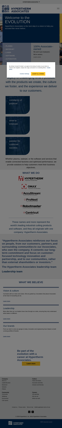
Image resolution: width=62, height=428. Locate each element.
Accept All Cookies (38, 73)
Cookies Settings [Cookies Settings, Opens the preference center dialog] (24, 73)
